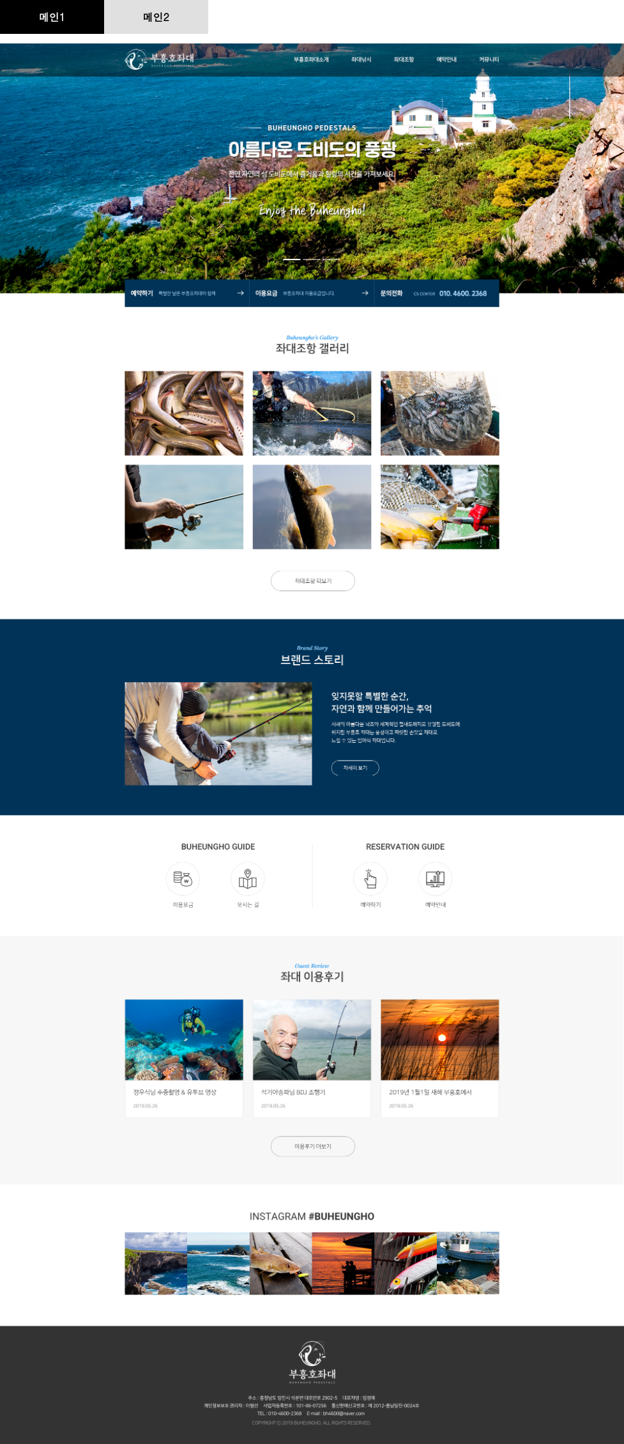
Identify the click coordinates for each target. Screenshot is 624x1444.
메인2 (156, 17)
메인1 (52, 17)
